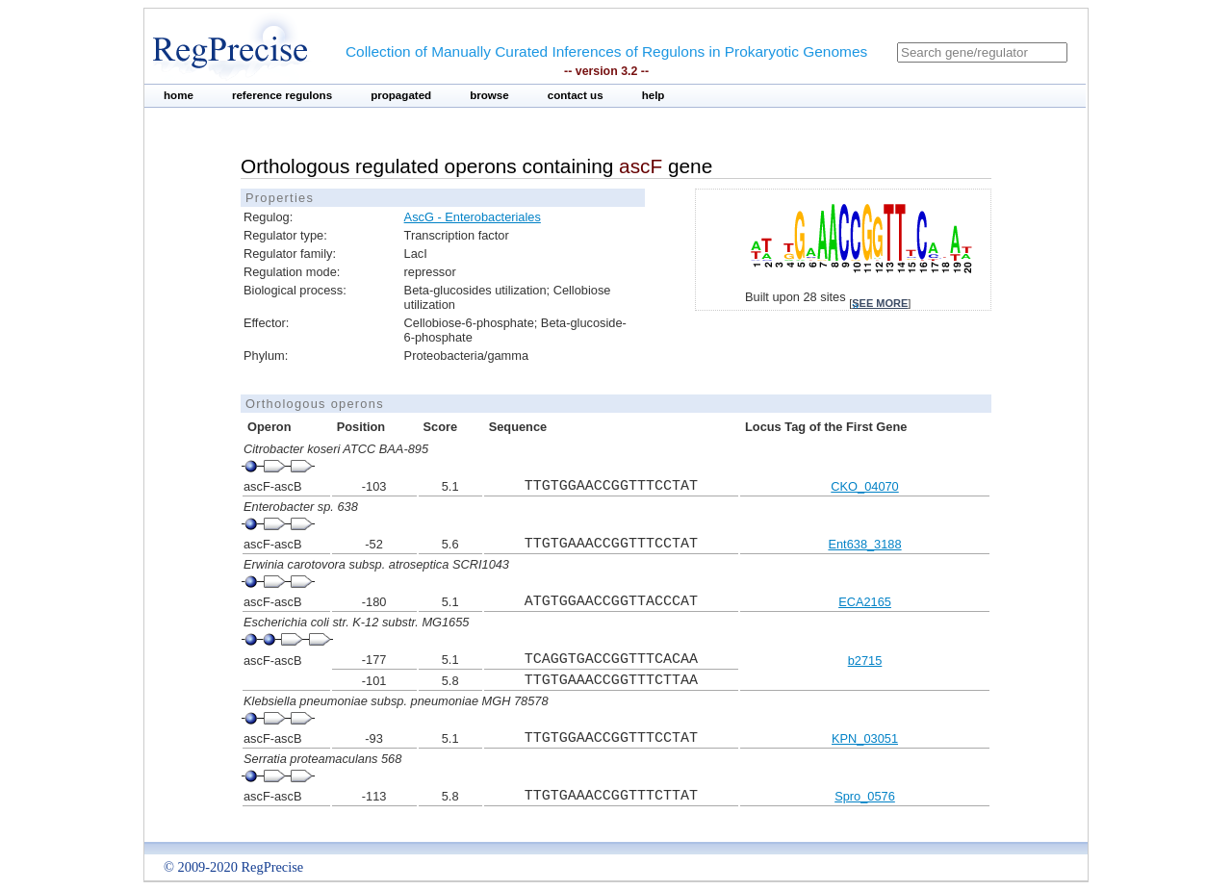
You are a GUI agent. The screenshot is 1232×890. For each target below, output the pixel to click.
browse (489, 95)
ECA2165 (864, 602)
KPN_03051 (865, 738)
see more (880, 303)
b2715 (865, 660)
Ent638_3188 (864, 544)
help (653, 95)
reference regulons (282, 95)
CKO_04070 (864, 486)
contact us (575, 95)
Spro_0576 (864, 796)
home (178, 95)
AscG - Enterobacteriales (472, 217)
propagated (401, 95)
